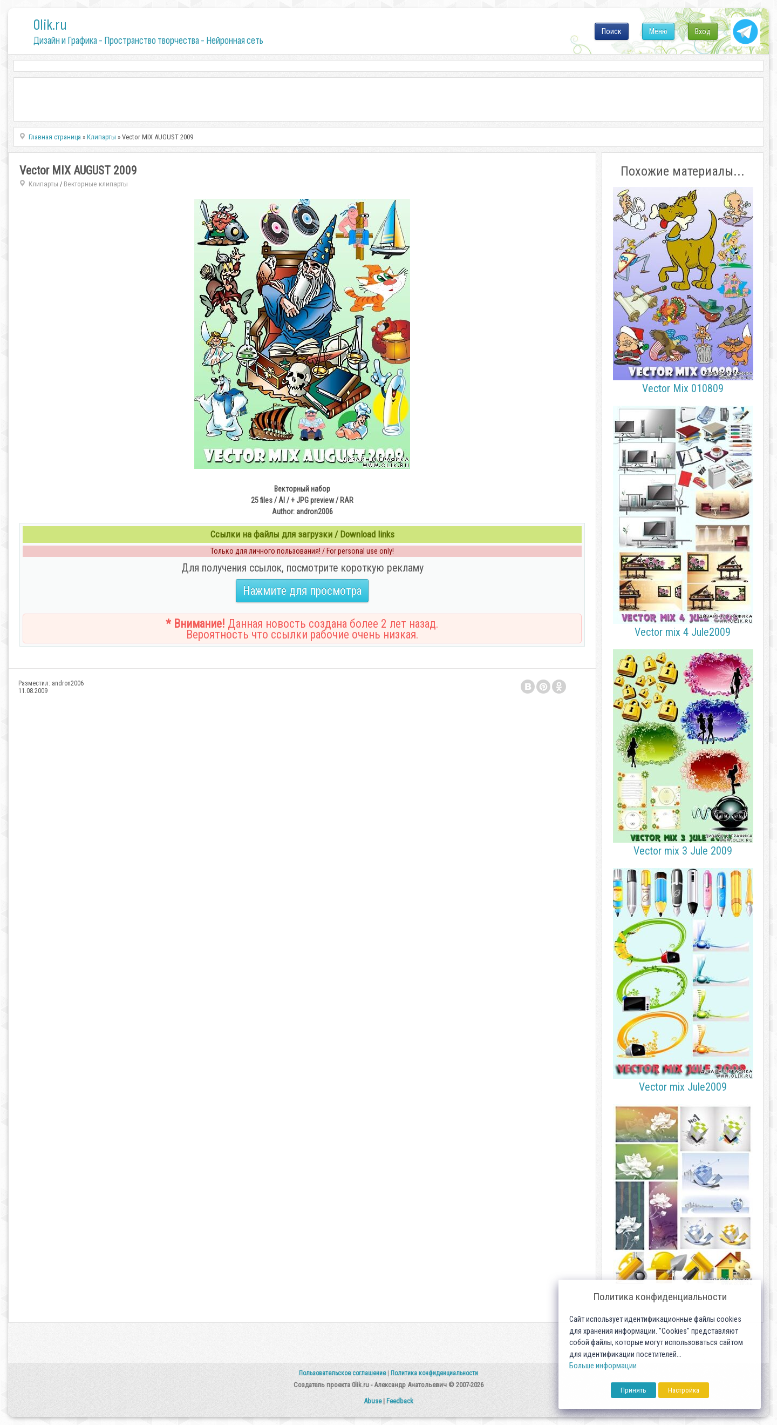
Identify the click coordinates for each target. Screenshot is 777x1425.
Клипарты (43, 184)
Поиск (612, 31)
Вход (703, 31)
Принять (633, 1390)
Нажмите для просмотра (302, 590)
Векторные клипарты (96, 184)
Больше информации (603, 1365)
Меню (658, 31)
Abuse (372, 1401)
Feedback (399, 1401)
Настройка (683, 1390)
